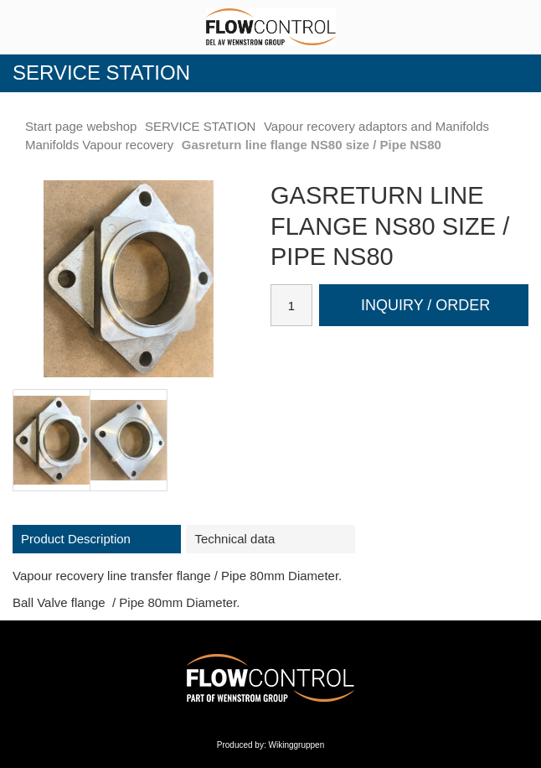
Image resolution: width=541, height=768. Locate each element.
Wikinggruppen (297, 745)
